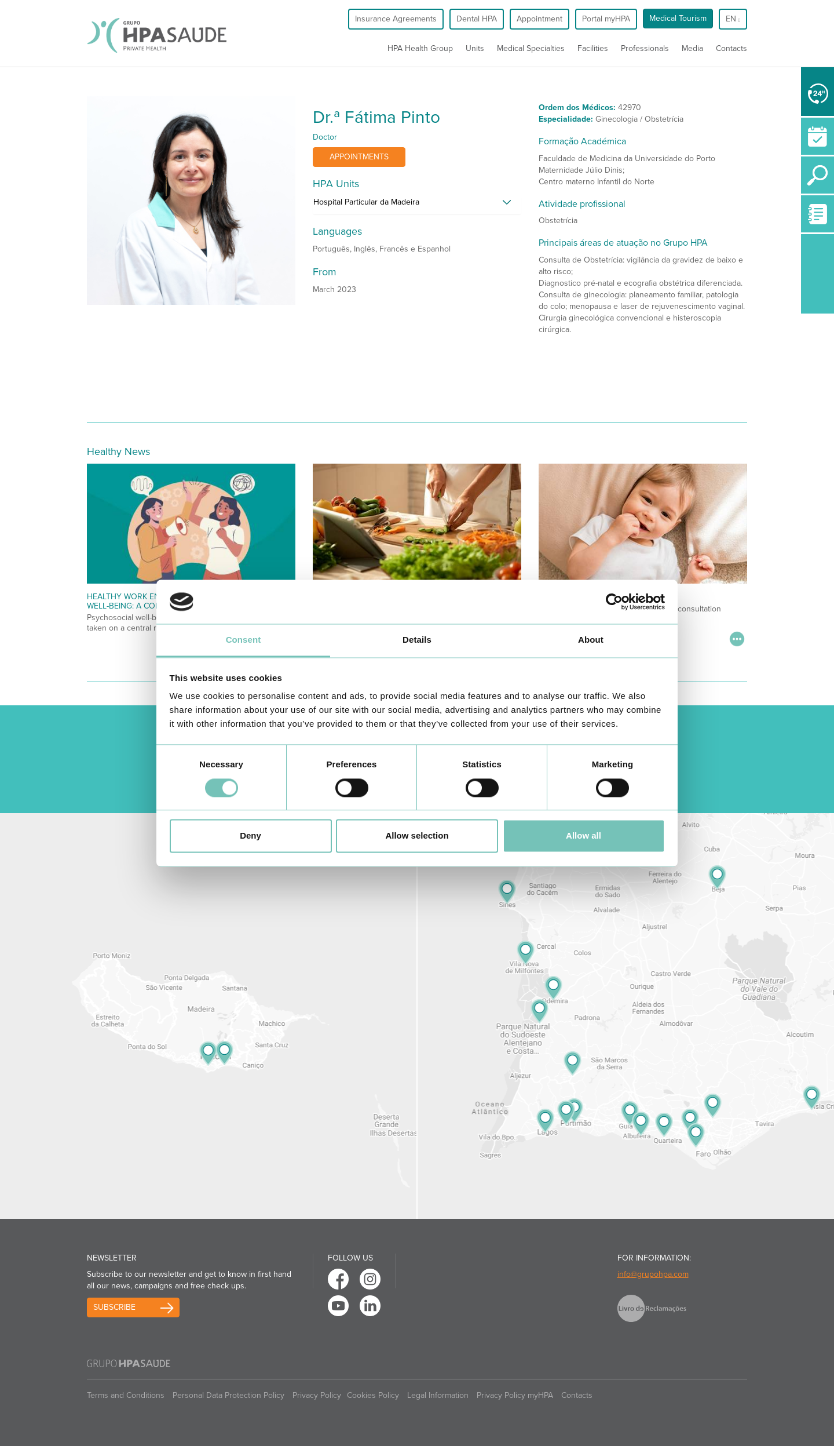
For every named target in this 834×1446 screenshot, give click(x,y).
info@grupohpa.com (653, 1274)
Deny (250, 836)
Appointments (359, 157)
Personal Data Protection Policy (228, 1395)
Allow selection (416, 836)
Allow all (583, 836)
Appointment (539, 19)
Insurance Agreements (396, 19)
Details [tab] (417, 640)
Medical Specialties (531, 48)
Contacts (731, 48)
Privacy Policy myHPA (515, 1395)
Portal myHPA (606, 19)
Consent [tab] (243, 640)
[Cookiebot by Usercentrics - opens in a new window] (614, 601)
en (733, 19)
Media (692, 48)
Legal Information (438, 1395)
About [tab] (590, 640)
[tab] (417, 205)
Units (475, 48)
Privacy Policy (316, 1395)
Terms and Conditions (125, 1395)
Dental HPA (476, 19)
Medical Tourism (678, 18)
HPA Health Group (420, 48)
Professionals (645, 48)
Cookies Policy (373, 1395)
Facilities (592, 48)
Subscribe (114, 1307)
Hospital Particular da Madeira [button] (366, 202)
